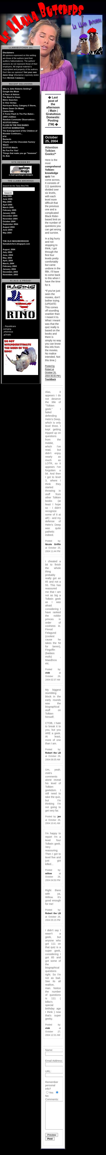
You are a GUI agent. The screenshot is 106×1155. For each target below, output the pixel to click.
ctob (47, 673)
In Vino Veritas (10, 103)
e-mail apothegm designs (21, 175)
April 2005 (7, 205)
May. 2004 (7, 258)
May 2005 (7, 202)
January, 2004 (9, 269)
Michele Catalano (15, 78)
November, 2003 (10, 274)
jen (59, 816)
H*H (4, 136)
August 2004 (9, 227)
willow (48, 873)
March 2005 (8, 207)
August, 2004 (9, 249)
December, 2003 (10, 272)
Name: (49, 1050)
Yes (51, 1092)
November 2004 (10, 219)
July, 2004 (7, 252)
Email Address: (54, 1060)
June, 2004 (8, 255)
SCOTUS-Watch (10, 147)
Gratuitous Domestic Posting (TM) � (53, 119)
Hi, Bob (6, 156)
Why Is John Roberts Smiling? (17, 89)
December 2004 (10, 216)
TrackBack (50, 379)
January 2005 (9, 213)
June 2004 (7, 230)
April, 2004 (8, 260)
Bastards (7, 139)
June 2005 (7, 199)
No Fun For (10, 150)
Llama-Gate (8, 111)
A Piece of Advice (11, 94)
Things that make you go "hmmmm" (20, 153)
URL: (48, 1071)
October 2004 (9, 221)
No (46, 1095)
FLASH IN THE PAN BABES (16, 125)
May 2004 (7, 233)
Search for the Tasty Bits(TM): (16, 186)
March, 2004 (8, 263)
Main (53, 110)
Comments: (52, 1099)
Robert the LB (53, 753)
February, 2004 (10, 266)
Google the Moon (11, 91)
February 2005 (9, 210)
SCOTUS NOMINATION (13, 128)
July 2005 (7, 196)
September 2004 (10, 224)
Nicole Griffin (53, 544)
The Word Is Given (11, 97)
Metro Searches (10, 100)
